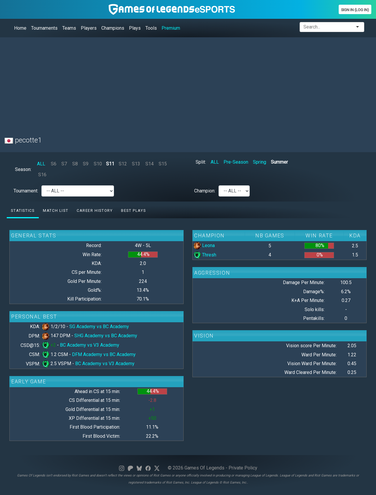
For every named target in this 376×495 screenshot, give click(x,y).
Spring (259, 162)
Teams (69, 28)
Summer (279, 162)
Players (89, 28)
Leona (204, 245)
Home (20, 28)
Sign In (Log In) (355, 10)
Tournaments (44, 28)
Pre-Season (236, 162)
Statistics (22, 210)
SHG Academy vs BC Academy (105, 335)
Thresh (205, 255)
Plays (135, 28)
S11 (110, 164)
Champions (112, 28)
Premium (171, 28)
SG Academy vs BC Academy (99, 326)
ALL (41, 164)
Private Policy (243, 468)
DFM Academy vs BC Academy (104, 354)
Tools (151, 28)
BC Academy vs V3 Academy (89, 345)
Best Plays (133, 210)
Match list (55, 210)
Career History (95, 210)
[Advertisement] (180, 83)
